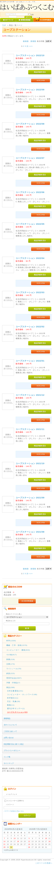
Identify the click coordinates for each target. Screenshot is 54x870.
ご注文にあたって (10, 731)
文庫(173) (10, 664)
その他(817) (11, 655)
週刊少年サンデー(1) (16, 708)
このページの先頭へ (43, 863)
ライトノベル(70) (13, 669)
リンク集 (7, 757)
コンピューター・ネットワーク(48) (22, 694)
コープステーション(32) (17, 712)
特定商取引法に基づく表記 (13, 744)
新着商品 (7, 718)
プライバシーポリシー (12, 750)
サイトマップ (9, 763)
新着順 (33, 41)
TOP (4, 25)
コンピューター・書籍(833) (18, 650)
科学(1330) (11, 641)
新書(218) (10, 659)
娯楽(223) (10, 673)
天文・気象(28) (13, 701)
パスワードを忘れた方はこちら (14, 811)
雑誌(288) (10, 687)
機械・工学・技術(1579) (16, 645)
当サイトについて (10, 725)
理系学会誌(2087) (14, 678)
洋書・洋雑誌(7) (13, 683)
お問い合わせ (9, 738)
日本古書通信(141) (15, 691)
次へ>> (29, 46)
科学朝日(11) (12, 698)
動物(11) (11, 705)
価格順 (26, 41)
